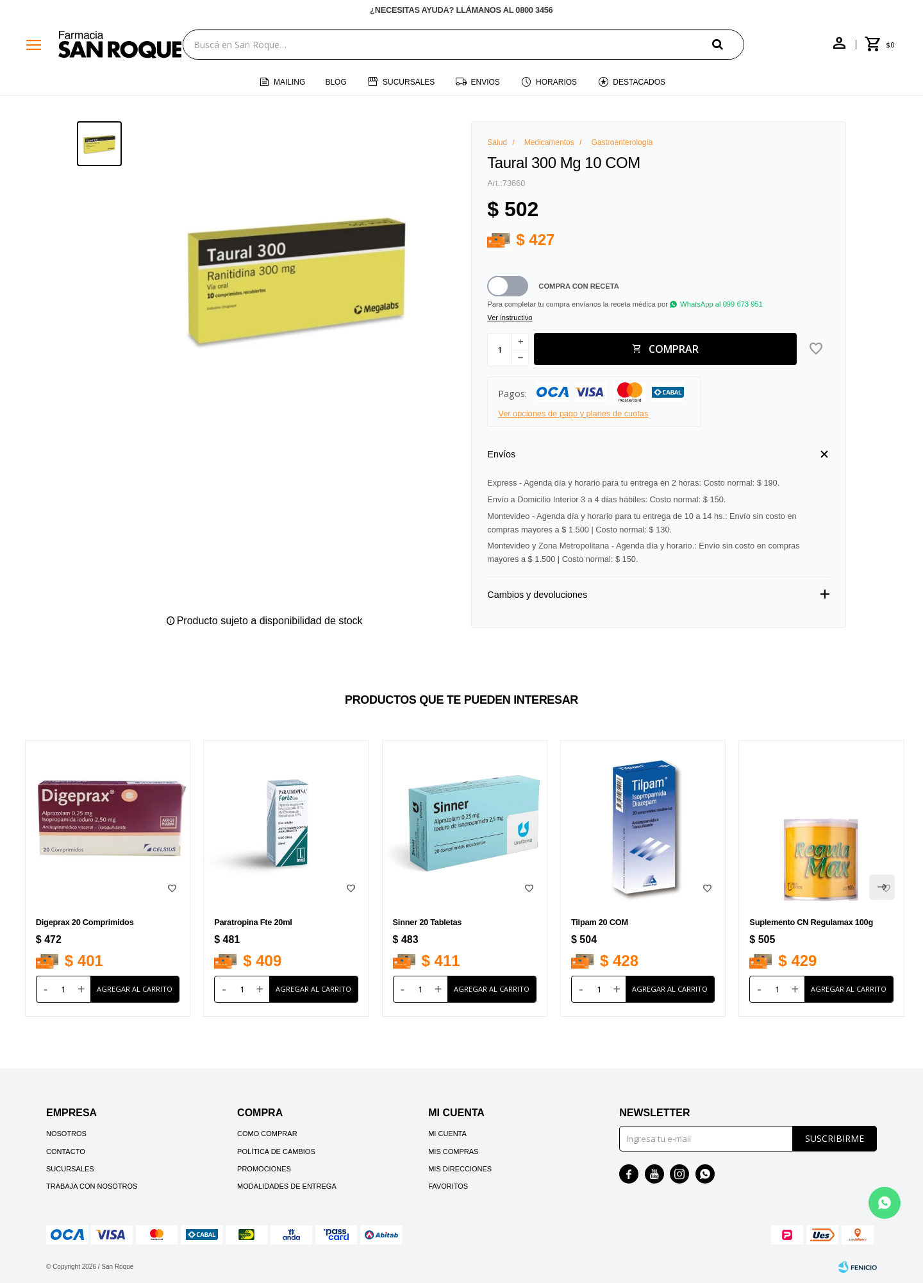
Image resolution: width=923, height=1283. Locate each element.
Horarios (556, 82)
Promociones (264, 1169)
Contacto (65, 1151)
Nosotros (66, 1133)
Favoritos (448, 1186)
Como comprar (267, 1133)
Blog (335, 82)
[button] (728, 44)
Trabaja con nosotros (91, 1186)
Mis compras (453, 1151)
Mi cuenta (447, 1133)
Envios (485, 82)
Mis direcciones (460, 1169)
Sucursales (409, 82)
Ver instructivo (509, 317)
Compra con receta (578, 286)
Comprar (674, 349)
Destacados (639, 82)
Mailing (289, 82)
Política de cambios (276, 1151)
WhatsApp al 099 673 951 (721, 304)
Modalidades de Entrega (287, 1186)
